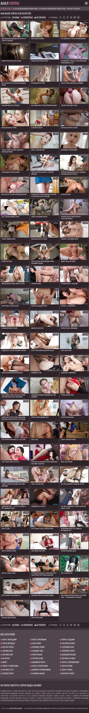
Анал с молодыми (9, 639)
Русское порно (7, 673)
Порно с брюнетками (9, 666)
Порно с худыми (67, 639)
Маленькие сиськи (68, 654)
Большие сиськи (37, 673)
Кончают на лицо (67, 658)
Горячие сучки (36, 658)
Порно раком (36, 654)
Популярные (27, 17)
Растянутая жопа (67, 643)
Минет (4, 662)
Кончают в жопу (67, 673)
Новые (15, 17)
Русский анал (7, 651)
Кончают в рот (7, 669)
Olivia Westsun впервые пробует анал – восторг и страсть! (60, 8)
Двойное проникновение (40, 669)
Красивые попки (37, 647)
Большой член (36, 651)
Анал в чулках (66, 669)
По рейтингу (40, 17)
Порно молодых (8, 643)
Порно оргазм (66, 666)
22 (75, 17)
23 (78, 17)
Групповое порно (67, 651)
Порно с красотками (39, 666)
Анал (10, 3)
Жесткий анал (7, 654)
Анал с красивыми (38, 639)
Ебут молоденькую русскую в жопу (26, 8)
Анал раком (35, 643)
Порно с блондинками (69, 662)
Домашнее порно (37, 662)
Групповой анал (67, 647)
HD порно (5, 658)
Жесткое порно (7, 647)
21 (71, 17)
